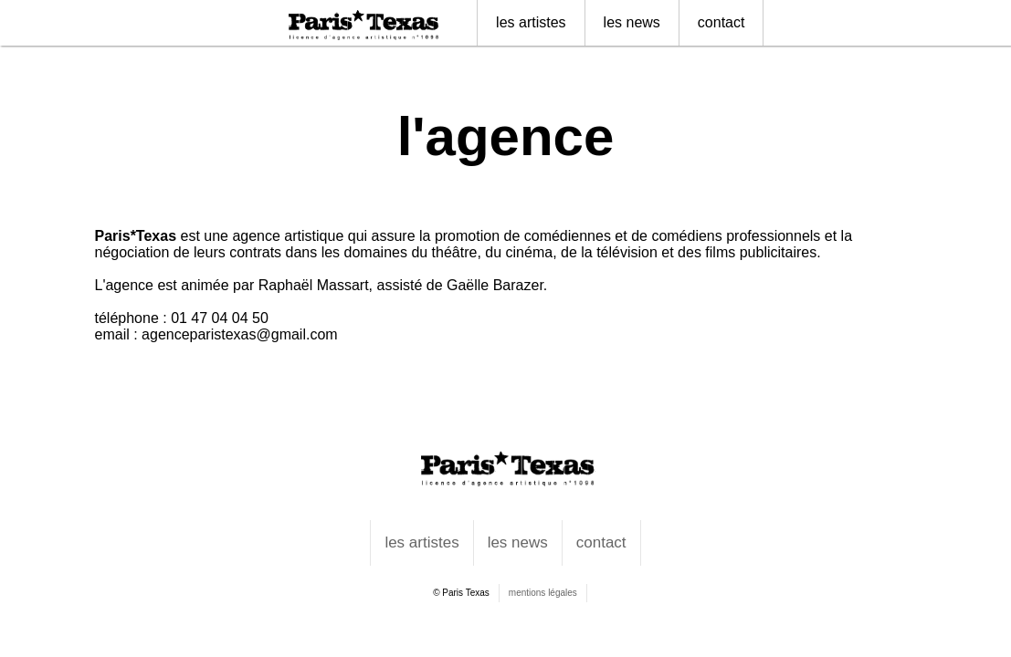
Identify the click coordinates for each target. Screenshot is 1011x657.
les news (632, 22)
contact (721, 22)
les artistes (530, 22)
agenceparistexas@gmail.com (240, 334)
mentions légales (543, 593)
